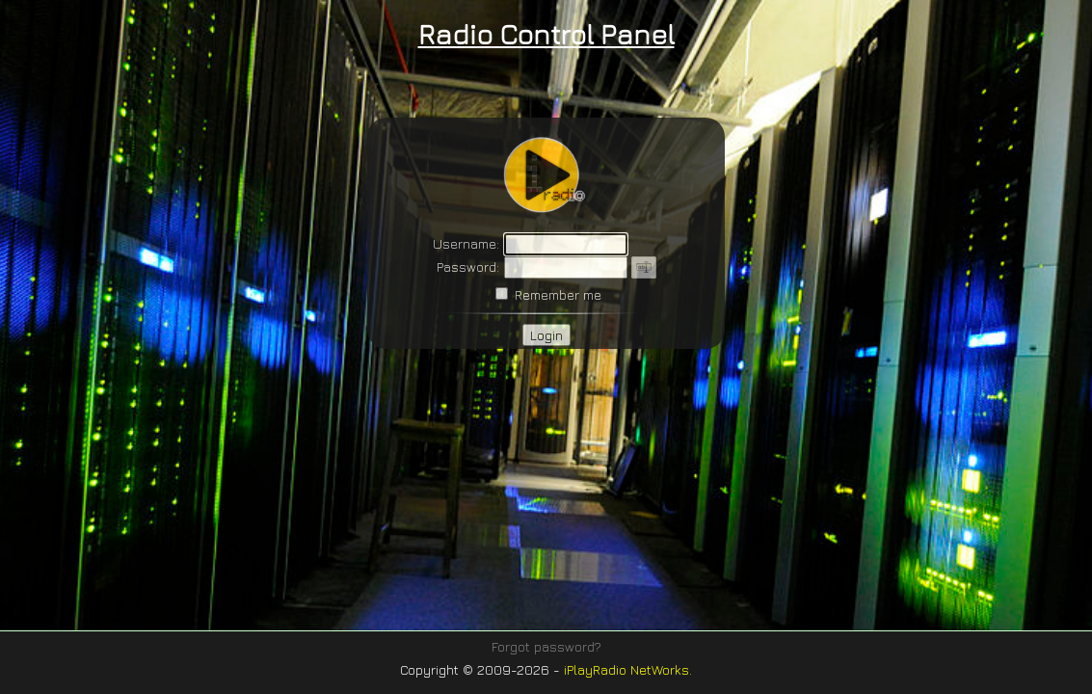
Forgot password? (546, 646)
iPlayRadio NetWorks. (628, 669)
